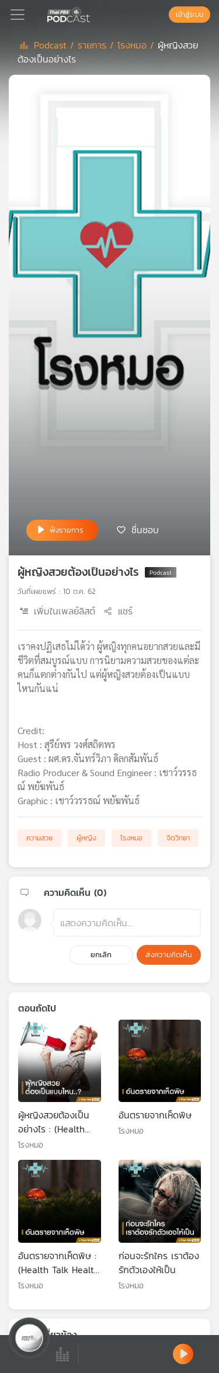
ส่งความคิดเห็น (168, 954)
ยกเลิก (101, 954)
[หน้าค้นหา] (163, 14)
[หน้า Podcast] (92, 13)
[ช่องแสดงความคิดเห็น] (127, 923)
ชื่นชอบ (145, 529)
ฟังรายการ (67, 530)
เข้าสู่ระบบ (189, 14)
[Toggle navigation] (17, 14)
